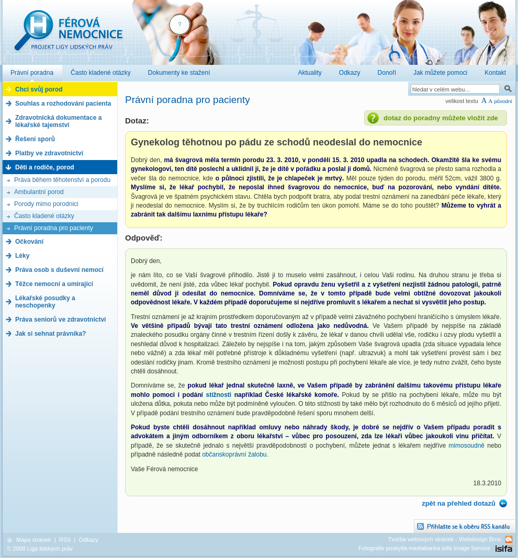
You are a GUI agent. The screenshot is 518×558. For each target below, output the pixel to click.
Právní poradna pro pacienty (53, 228)
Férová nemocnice (68, 35)
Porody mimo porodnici (46, 204)
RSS (65, 540)
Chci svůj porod (39, 89)
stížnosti (220, 394)
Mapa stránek (33, 540)
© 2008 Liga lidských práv (40, 548)
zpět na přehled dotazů (459, 503)
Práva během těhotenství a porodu (62, 180)
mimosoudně (466, 445)
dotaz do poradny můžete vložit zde (441, 118)
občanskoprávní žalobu (234, 454)
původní (503, 101)
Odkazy (88, 540)
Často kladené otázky (44, 216)
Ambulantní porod (39, 192)
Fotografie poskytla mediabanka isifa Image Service (424, 548)
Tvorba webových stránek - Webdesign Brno (444, 539)
